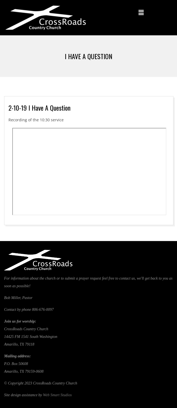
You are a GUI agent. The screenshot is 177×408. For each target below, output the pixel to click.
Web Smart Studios (57, 395)
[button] (141, 12)
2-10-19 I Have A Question (39, 108)
